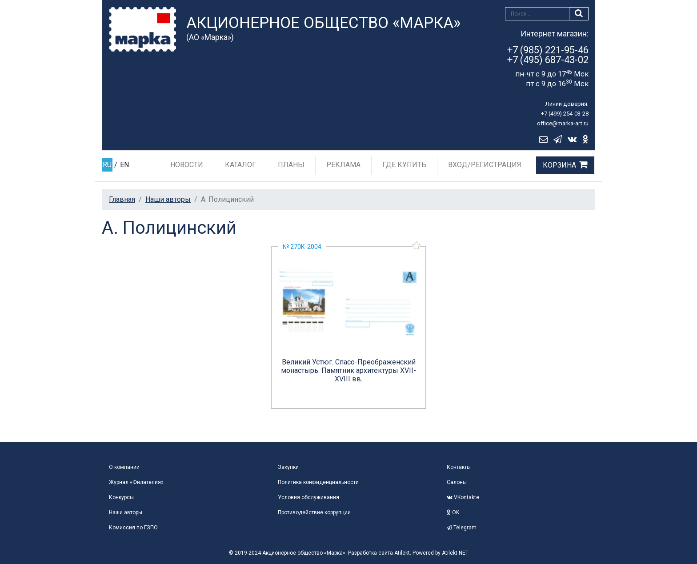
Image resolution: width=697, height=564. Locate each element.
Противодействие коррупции (314, 512)
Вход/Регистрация (484, 164)
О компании (124, 467)
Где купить (404, 164)
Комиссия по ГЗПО (133, 527)
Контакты (459, 467)
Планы (291, 164)
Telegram (462, 527)
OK (453, 512)
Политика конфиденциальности (318, 482)
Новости (186, 164)
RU (107, 164)
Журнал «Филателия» (136, 482)
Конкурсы (121, 497)
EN (124, 164)
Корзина (559, 165)
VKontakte (463, 497)
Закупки (288, 467)
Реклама (343, 164)
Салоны (457, 482)
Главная (122, 199)
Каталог (240, 164)
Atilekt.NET (455, 553)
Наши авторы (168, 199)
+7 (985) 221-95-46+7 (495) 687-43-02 (548, 54)
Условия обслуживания (308, 497)
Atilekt (402, 553)
